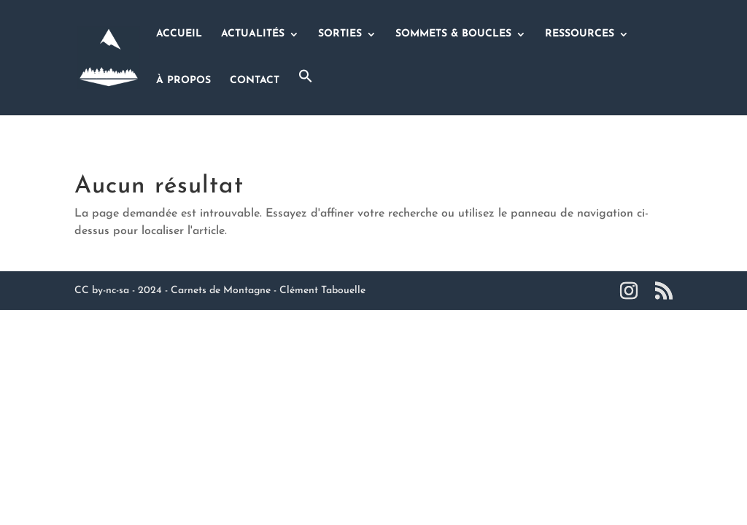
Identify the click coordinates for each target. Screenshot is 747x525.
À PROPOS (183, 81)
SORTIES (340, 34)
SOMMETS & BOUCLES (453, 34)
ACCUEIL (179, 34)
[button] (305, 92)
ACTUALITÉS (253, 34)
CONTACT (254, 81)
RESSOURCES (579, 34)
